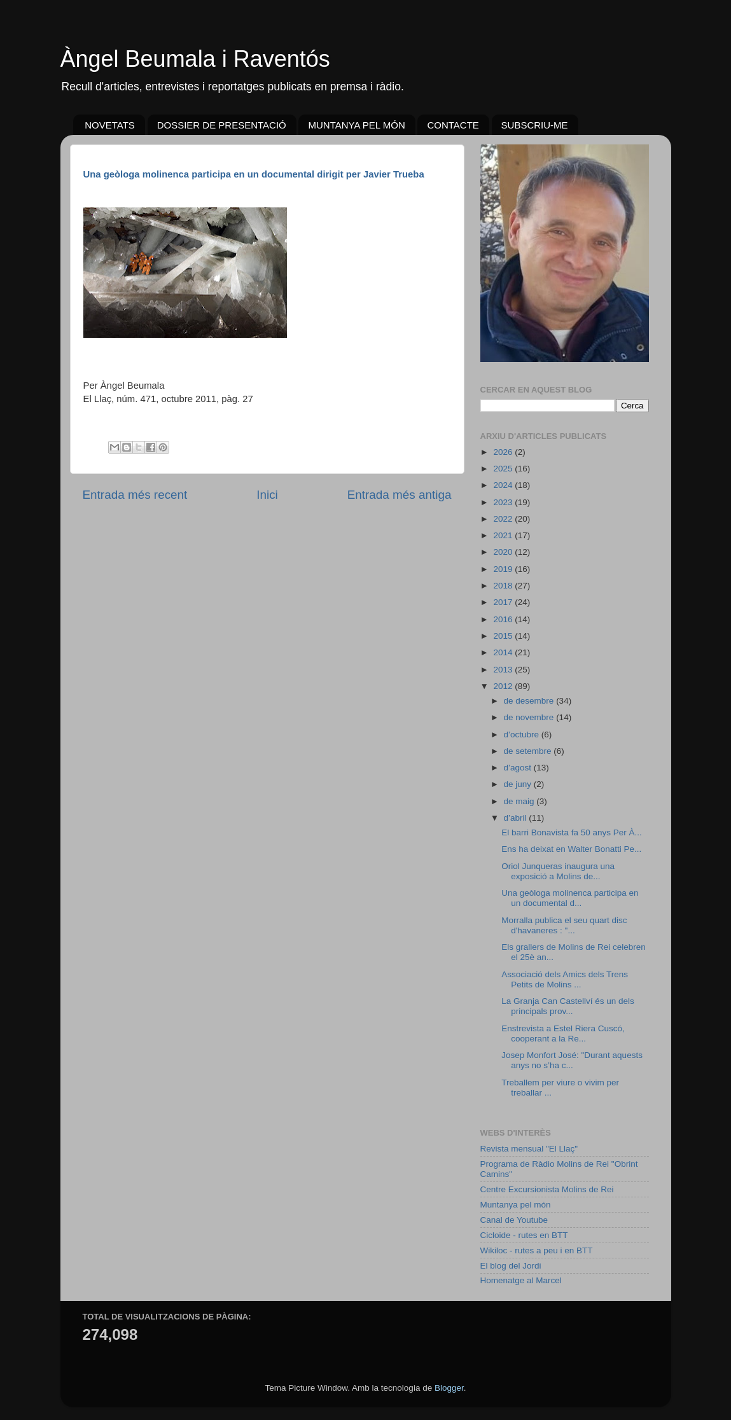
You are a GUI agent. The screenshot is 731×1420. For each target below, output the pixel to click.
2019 (504, 569)
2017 (504, 602)
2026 (504, 452)
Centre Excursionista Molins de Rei (547, 1189)
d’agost (519, 767)
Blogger (449, 1388)
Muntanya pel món (515, 1204)
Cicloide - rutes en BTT (524, 1235)
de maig (520, 801)
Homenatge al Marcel (521, 1280)
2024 (504, 485)
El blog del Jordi (510, 1265)
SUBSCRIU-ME (534, 125)
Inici (267, 494)
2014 (504, 652)
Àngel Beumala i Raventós (195, 59)
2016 (504, 619)
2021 (504, 535)
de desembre (530, 701)
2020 (504, 552)
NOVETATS (110, 125)
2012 (504, 686)
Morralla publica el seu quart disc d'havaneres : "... (564, 925)
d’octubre (522, 734)
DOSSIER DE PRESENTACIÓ (221, 125)
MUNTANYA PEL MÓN (356, 125)
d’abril (516, 818)
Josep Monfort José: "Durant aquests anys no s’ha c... (572, 1060)
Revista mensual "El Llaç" (529, 1148)
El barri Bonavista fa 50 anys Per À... (571, 832)
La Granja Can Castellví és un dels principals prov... (567, 1006)
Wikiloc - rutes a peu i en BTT (536, 1250)
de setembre (529, 751)
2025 (504, 468)
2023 (504, 502)
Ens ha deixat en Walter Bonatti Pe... (571, 849)
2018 (504, 585)
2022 (504, 519)
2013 (504, 669)
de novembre (530, 717)
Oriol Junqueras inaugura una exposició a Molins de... (558, 871)
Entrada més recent (135, 494)
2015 (504, 636)
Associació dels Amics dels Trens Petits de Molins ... (564, 979)
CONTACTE (452, 125)
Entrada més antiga (399, 494)
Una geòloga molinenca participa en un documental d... (569, 898)
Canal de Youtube (514, 1220)
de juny (519, 784)
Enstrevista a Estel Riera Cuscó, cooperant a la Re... (563, 1033)
